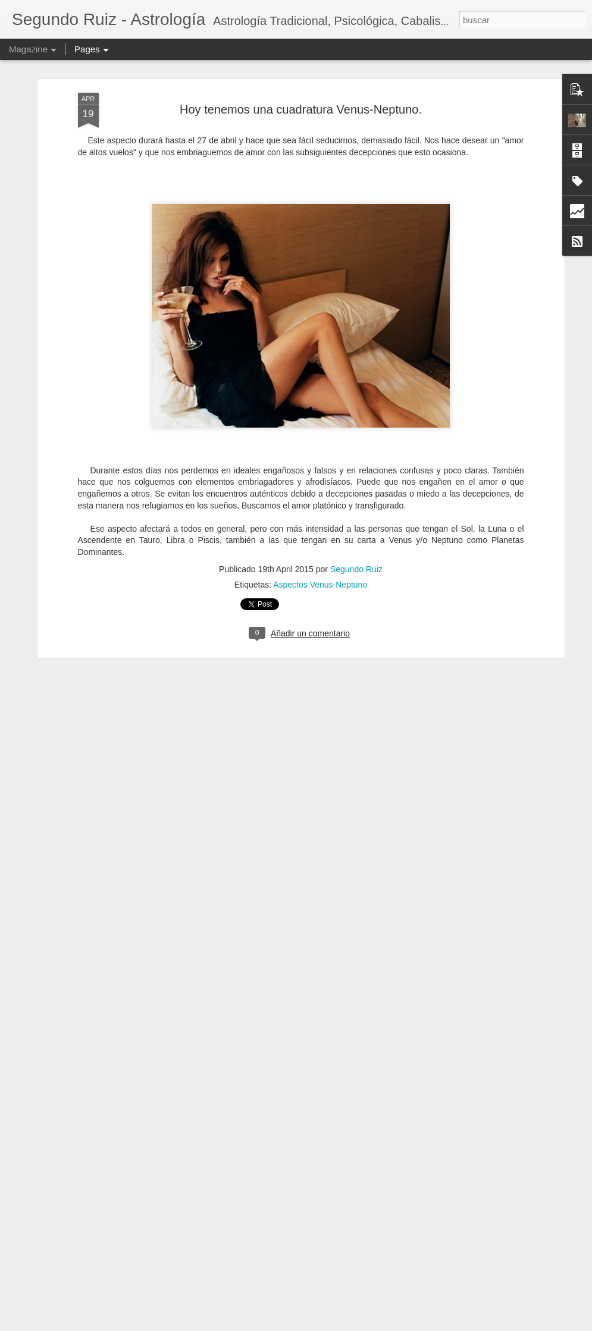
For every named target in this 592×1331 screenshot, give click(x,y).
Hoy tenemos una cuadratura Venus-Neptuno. (301, 82)
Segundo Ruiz (356, 542)
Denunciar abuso (404, 1324)
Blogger (364, 1324)
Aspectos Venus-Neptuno (320, 558)
